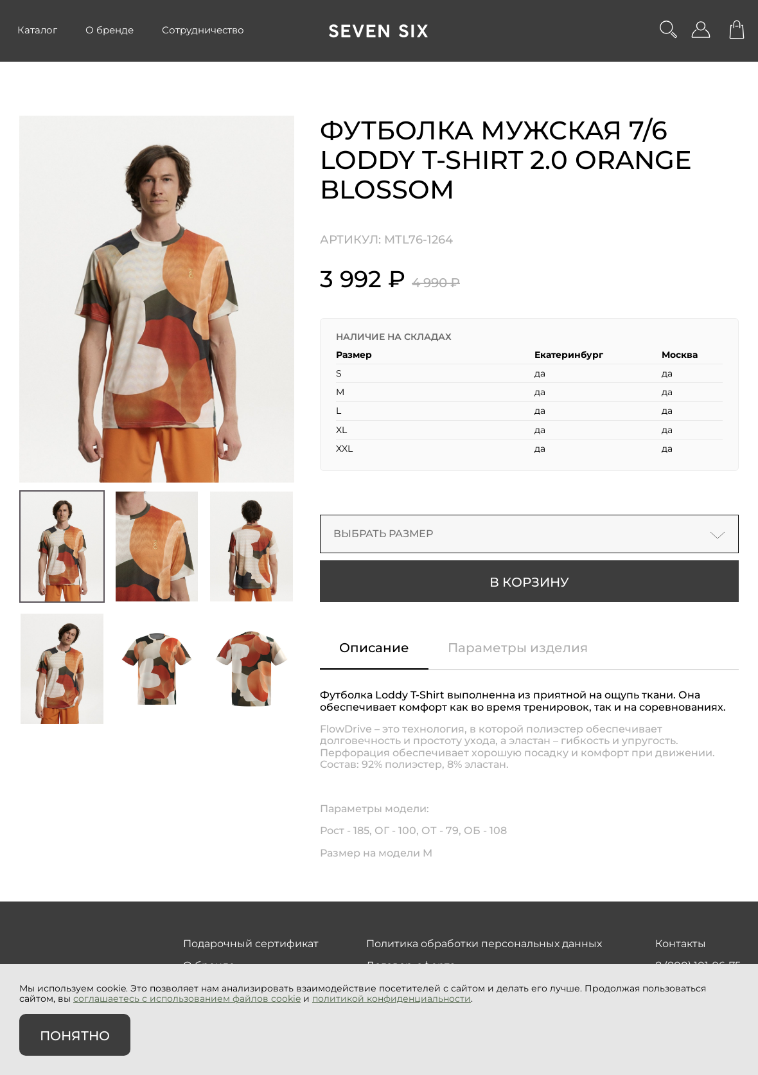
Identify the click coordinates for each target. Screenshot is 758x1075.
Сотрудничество (203, 30)
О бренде (109, 30)
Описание (374, 647)
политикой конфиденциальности (391, 998)
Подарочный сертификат (251, 943)
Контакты (680, 943)
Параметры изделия (518, 647)
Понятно (75, 1036)
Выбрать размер (529, 534)
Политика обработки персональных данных (484, 943)
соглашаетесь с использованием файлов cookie (187, 998)
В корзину (529, 582)
